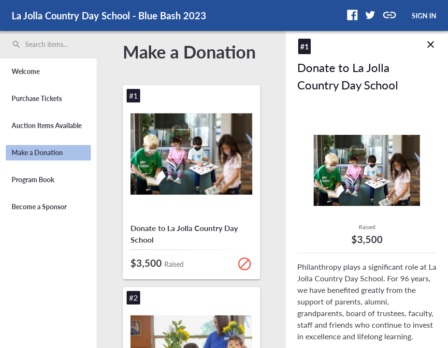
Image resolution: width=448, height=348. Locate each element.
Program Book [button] (33, 179)
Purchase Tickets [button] (37, 98)
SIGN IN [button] (424, 16)
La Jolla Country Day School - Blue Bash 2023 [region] (109, 15)
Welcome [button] (26, 71)
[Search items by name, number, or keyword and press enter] (51, 44)
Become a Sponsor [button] (39, 207)
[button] (352, 15)
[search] (48, 44)
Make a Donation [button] (37, 152)
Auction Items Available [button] (47, 125)
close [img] (430, 37)
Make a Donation (189, 51)
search (16, 44)
